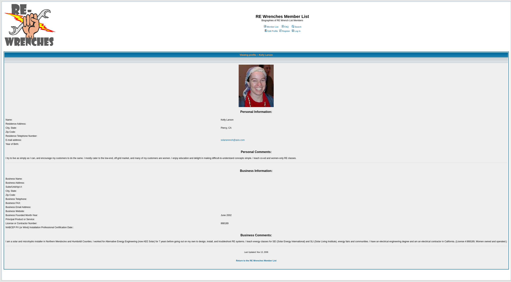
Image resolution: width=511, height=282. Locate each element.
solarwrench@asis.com (233, 140)
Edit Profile (271, 31)
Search (296, 27)
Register (284, 31)
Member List (271, 27)
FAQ (285, 27)
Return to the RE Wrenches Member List (256, 260)
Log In (296, 31)
